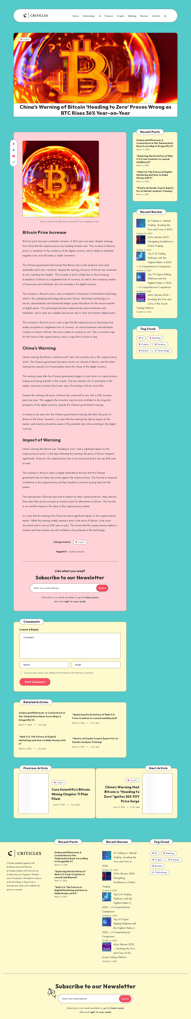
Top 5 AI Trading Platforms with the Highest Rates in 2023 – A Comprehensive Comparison (117, 898)
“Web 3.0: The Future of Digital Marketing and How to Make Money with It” (43, 740)
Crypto (120, 16)
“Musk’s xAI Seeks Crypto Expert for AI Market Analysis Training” (96, 740)
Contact (156, 16)
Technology (89, 16)
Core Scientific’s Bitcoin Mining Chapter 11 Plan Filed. (67, 795)
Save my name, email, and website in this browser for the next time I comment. (59, 672)
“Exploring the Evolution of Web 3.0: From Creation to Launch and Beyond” (96, 716)
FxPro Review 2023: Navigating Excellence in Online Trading (161, 241)
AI (100, 16)
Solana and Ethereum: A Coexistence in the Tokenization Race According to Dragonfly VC (41, 716)
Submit (98, 588)
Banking (132, 16)
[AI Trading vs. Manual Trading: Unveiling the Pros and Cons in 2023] (140, 224)
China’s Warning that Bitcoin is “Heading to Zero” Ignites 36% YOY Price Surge (122, 795)
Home (75, 16)
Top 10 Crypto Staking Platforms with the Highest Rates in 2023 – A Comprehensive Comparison (119, 923)
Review (144, 16)
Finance (109, 16)
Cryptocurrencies (76, 551)
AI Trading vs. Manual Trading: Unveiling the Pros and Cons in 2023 (160, 225)
